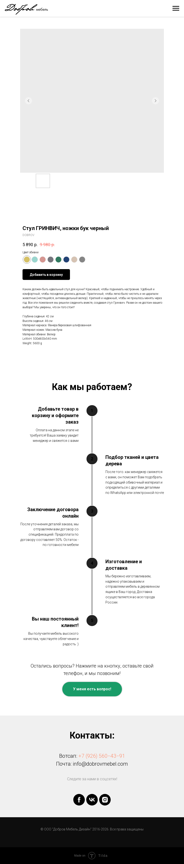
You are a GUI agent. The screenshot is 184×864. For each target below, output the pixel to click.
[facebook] (79, 799)
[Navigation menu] (175, 8)
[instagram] (105, 799)
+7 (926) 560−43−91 (101, 756)
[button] (92, 689)
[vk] (92, 799)
